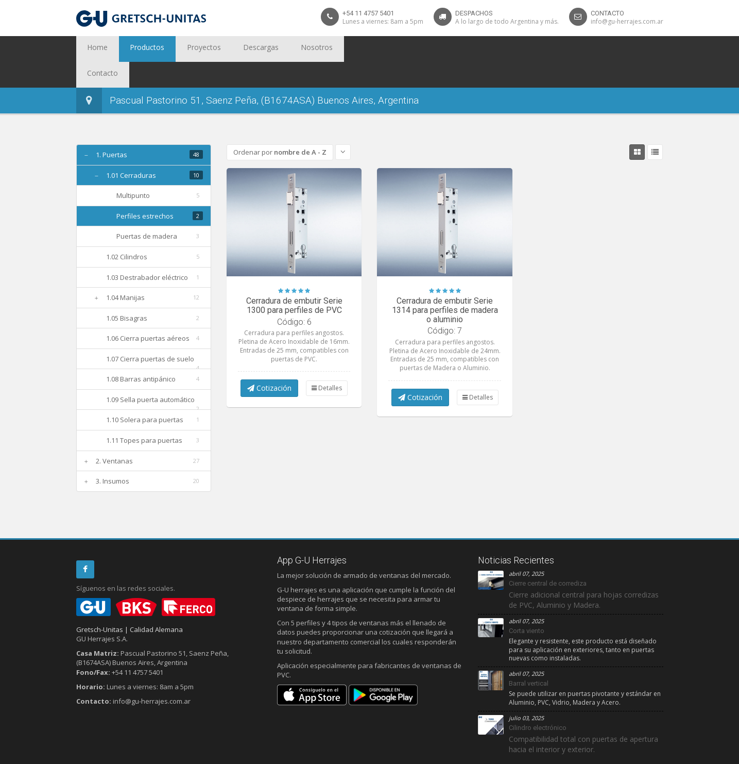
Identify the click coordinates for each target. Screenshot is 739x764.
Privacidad (112, 754)
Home (93, 49)
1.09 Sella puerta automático (150, 373)
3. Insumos (112, 455)
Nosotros (275, 49)
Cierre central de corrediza (548, 557)
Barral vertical (528, 657)
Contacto (319, 49)
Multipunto (133, 169)
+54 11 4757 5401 (368, 13)
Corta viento (526, 605)
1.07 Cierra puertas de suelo (150, 333)
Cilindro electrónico (537, 702)
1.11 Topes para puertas (144, 414)
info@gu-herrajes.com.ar (627, 21)
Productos (134, 49)
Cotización (269, 362)
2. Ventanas (114, 435)
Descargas (229, 49)
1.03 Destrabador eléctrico (147, 251)
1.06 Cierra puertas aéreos (148, 312)
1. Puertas (111, 129)
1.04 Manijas (125, 271)
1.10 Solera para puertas (144, 393)
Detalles (327, 362)
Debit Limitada (639, 754)
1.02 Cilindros (126, 231)
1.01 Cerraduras (131, 149)
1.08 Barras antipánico (141, 353)
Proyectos (181, 49)
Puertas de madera (146, 210)
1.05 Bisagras (126, 292)
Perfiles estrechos (145, 190)
